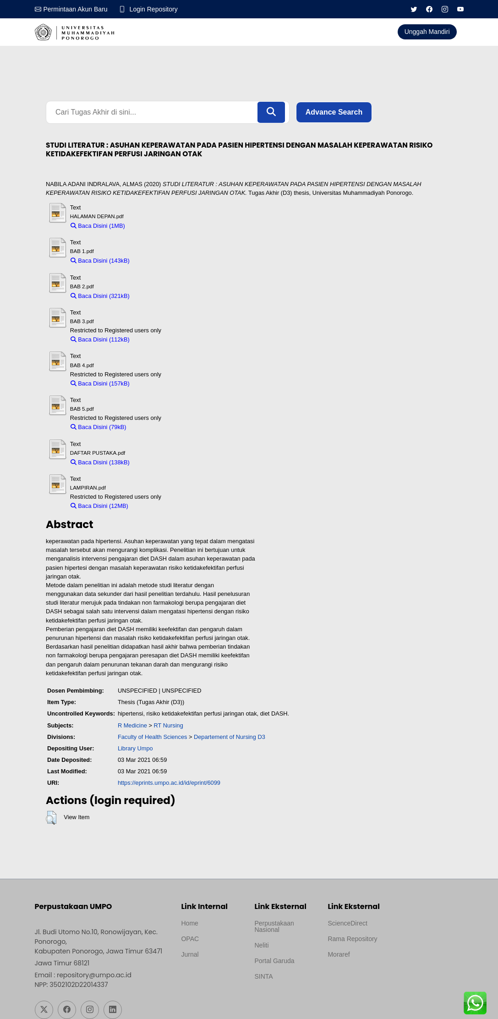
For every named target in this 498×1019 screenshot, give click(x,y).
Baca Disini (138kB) (100, 462)
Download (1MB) (151, 225)
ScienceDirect (347, 923)
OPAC (190, 939)
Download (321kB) (158, 295)
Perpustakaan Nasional (274, 926)
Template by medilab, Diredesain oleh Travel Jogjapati (211, 976)
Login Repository (154, 9)
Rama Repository (352, 939)
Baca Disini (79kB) (98, 427)
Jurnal (189, 954)
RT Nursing (168, 725)
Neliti (261, 945)
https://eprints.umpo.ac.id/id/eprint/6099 (169, 782)
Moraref (339, 954)
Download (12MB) (155, 505)
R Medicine (132, 725)
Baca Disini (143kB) (100, 260)
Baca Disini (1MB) (98, 225)
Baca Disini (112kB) (100, 339)
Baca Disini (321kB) (100, 295)
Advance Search (334, 112)
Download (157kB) (158, 383)
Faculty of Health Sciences (152, 736)
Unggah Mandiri (427, 31)
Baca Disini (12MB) (99, 505)
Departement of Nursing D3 (229, 736)
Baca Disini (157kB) (100, 383)
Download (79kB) (153, 427)
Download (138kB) (158, 462)
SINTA (263, 976)
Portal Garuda (274, 961)
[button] (51, 818)
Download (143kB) (158, 260)
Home (189, 923)
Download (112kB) (158, 339)
